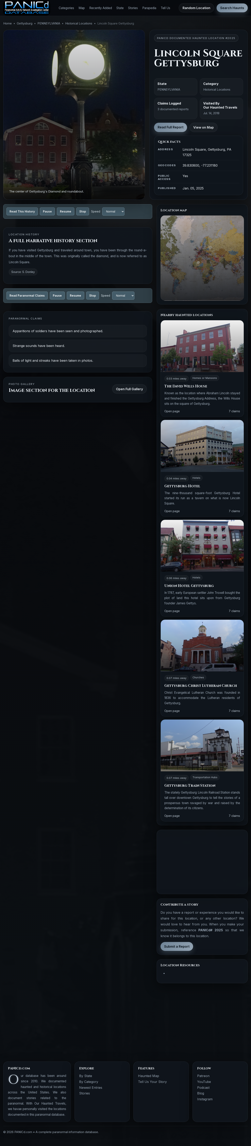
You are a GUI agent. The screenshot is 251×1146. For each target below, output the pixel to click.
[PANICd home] (26, 8)
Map (82, 8)
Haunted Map (148, 1076)
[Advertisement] (202, 862)
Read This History (22, 211)
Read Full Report (170, 127)
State (120, 8)
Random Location (196, 8)
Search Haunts (232, 8)
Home (7, 23)
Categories (66, 8)
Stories (133, 8)
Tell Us (165, 8)
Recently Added (100, 8)
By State (85, 1076)
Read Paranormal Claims (27, 295)
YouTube (204, 1082)
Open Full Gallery (129, 389)
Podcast (203, 1088)
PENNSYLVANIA (48, 23)
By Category (88, 1082)
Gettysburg (24, 23)
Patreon (203, 1076)
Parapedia (149, 8)
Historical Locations (78, 23)
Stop (82, 211)
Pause (47, 211)
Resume (65, 211)
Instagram (205, 1099)
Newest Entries (90, 1088)
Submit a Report (176, 946)
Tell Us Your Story (152, 1082)
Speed (95, 211)
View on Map (203, 127)
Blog (200, 1093)
